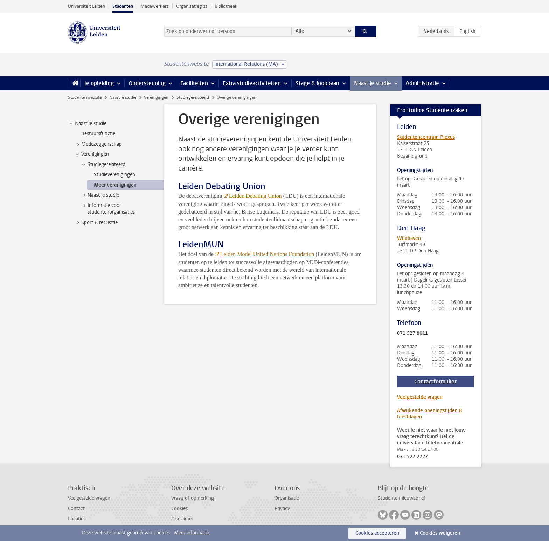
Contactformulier (435, 381)
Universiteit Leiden (86, 6)
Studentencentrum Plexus (426, 137)
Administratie (422, 83)
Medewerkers (154, 6)
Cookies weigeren (440, 533)
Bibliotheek (226, 6)
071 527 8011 (412, 333)
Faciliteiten (194, 83)
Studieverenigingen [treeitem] (114, 174)
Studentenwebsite (85, 97)
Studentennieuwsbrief (401, 498)
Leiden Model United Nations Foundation (267, 254)
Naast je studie (372, 83)
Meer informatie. (192, 532)
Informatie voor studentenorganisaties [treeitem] (108, 208)
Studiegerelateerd (192, 97)
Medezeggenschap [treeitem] (98, 144)
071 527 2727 (412, 456)
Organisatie (286, 498)
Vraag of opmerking (192, 498)
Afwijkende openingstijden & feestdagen (429, 413)
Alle (300, 31)
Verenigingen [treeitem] (92, 154)
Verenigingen (156, 97)
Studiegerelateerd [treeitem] (103, 164)
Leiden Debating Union (255, 196)
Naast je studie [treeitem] (87, 123)
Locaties (76, 518)
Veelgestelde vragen (420, 397)
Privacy (282, 508)
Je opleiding (99, 83)
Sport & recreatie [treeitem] (96, 222)
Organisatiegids (191, 6)
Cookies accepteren (377, 533)
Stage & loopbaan (317, 83)
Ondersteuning (147, 83)
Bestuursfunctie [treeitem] (98, 133)
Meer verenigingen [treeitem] (115, 185)
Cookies (179, 508)
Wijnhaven (409, 238)
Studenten (122, 6)
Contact (76, 508)
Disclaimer (182, 518)
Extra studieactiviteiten (252, 83)
